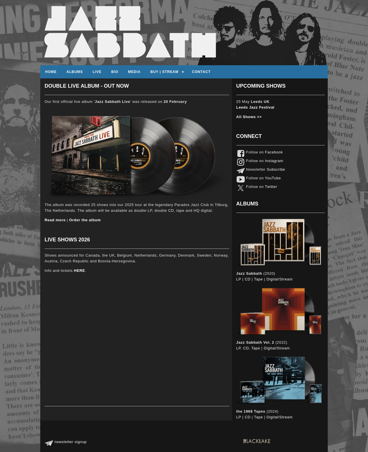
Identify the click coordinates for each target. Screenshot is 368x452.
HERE (79, 270)
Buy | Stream (164, 72)
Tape (258, 279)
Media (134, 72)
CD (247, 279)
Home (51, 72)
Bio (114, 72)
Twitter (270, 186)
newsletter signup (66, 442)
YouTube (272, 178)
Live (97, 72)
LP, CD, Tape (248, 348)
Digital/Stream (280, 279)
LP (238, 279)
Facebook (273, 152)
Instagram (273, 161)
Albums (74, 72)
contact (201, 72)
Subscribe (275, 169)
